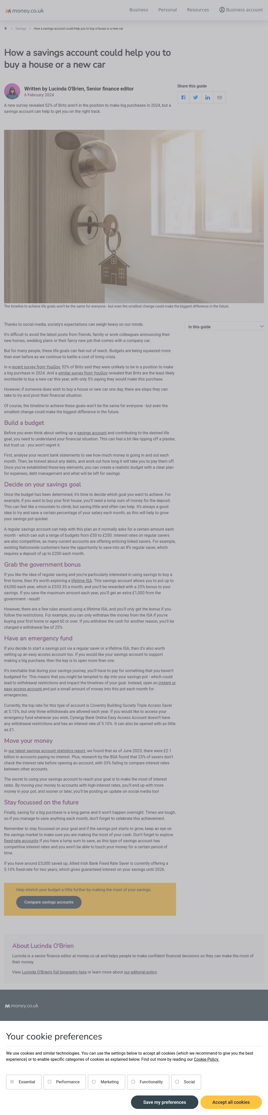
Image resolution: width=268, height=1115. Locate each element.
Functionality (147, 1082)
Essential (22, 1082)
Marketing (105, 1082)
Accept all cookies (231, 1102)
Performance (64, 1082)
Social (185, 1082)
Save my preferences (164, 1102)
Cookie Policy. (206, 1059)
